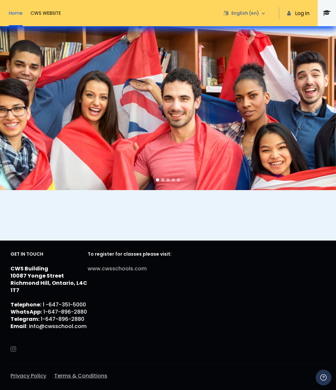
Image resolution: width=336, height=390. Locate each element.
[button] (244, 13)
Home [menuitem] (16, 13)
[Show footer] (323, 377)
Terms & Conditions (80, 376)
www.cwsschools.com (117, 268)
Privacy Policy (28, 376)
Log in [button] (298, 13)
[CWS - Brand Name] (327, 13)
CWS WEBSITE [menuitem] (46, 13)
